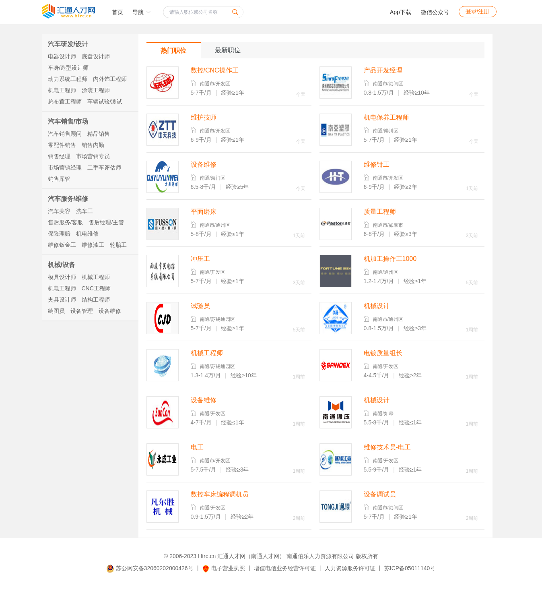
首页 (117, 12)
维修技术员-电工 (387, 447)
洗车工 (84, 211)
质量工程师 (380, 211)
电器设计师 (62, 56)
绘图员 (56, 311)
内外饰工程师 (110, 79)
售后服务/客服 (65, 222)
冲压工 (200, 258)
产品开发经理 (383, 70)
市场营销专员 (93, 156)
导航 (141, 12)
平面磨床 (203, 211)
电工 (197, 447)
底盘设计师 (96, 56)
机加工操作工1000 (390, 258)
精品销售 (98, 133)
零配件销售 (62, 145)
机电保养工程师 (386, 117)
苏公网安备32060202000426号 (150, 568)
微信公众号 (435, 12)
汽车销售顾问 (65, 133)
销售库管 (59, 179)
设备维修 (110, 311)
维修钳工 (376, 164)
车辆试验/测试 (105, 101)
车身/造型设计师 (68, 67)
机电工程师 (62, 90)
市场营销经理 (65, 167)
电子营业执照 (223, 568)
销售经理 (59, 156)
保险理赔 (59, 233)
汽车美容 (59, 211)
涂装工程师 (96, 90)
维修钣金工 (62, 245)
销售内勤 (93, 145)
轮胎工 (118, 245)
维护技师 (203, 117)
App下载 (400, 12)
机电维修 (87, 233)
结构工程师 (96, 299)
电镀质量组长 (383, 353)
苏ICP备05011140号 (410, 568)
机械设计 (376, 305)
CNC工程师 (96, 288)
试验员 (200, 305)
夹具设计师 (62, 299)
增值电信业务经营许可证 (285, 568)
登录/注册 (478, 11)
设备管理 (81, 311)
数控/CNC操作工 (215, 70)
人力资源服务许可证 (350, 568)
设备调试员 (380, 494)
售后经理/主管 (106, 222)
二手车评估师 (104, 167)
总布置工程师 (65, 101)
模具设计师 (62, 277)
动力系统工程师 (67, 79)
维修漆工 (93, 245)
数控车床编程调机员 (220, 494)
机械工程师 (96, 277)
